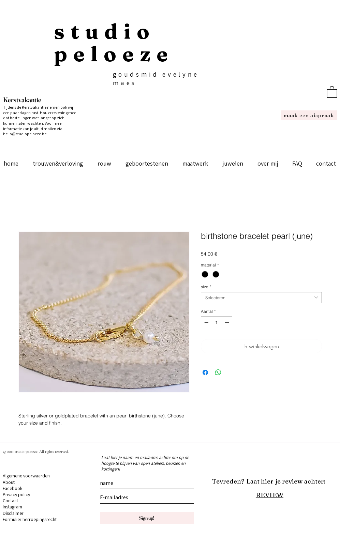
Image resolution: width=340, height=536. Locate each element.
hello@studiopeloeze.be (24, 133)
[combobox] (261, 297)
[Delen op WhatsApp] (218, 372)
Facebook (13, 488)
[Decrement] (205, 322)
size (206, 286)
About (9, 482)
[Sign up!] (147, 518)
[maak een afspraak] (309, 115)
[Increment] (227, 322)
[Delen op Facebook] (205, 372)
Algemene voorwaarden (26, 476)
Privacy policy (16, 494)
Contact (10, 500)
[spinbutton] (216, 322)
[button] (332, 91)
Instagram (12, 507)
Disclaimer (13, 513)
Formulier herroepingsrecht (30, 519)
